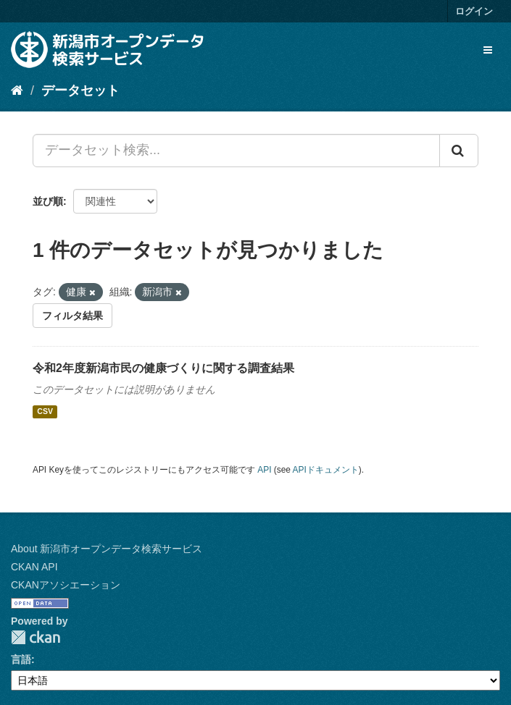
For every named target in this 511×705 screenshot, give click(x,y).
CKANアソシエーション (65, 585)
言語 (21, 659)
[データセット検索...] (236, 150)
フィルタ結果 (72, 315)
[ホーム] (17, 90)
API (264, 470)
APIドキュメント (326, 470)
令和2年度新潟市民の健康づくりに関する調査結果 (163, 368)
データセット (80, 90)
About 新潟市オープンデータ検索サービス (106, 548)
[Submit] (458, 150)
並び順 (48, 201)
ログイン (474, 11)
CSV (45, 412)
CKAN (35, 637)
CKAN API (34, 567)
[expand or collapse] (487, 49)
